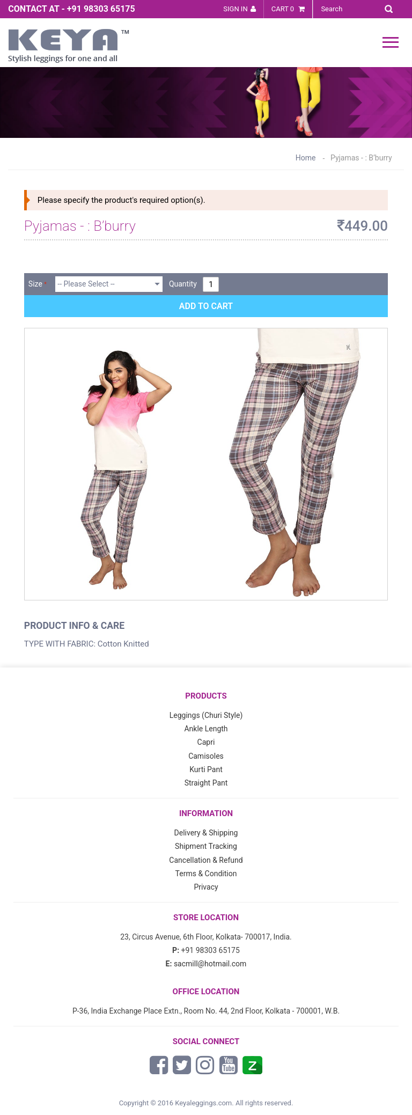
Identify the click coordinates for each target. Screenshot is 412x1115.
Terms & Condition (206, 873)
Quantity (183, 284)
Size (35, 284)
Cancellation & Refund (205, 860)
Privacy (206, 887)
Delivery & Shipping (206, 832)
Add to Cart (206, 306)
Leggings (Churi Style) (206, 715)
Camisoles (206, 756)
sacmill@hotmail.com (210, 963)
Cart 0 (288, 9)
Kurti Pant (206, 769)
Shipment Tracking (206, 846)
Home (306, 157)
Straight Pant (206, 783)
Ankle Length (205, 728)
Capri (206, 742)
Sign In (235, 9)
